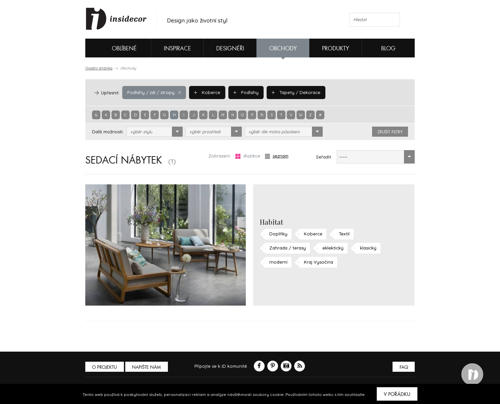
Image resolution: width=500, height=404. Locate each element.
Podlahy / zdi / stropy (153, 92)
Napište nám (147, 367)
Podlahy (244, 92)
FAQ (403, 367)
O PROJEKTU (104, 367)
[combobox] (155, 132)
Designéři (230, 48)
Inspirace (177, 48)
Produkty (335, 48)
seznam (276, 156)
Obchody (283, 48)
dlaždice (247, 156)
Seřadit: (324, 157)
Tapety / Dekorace (293, 92)
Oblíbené (113, 48)
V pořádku (397, 394)
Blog (388, 48)
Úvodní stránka (98, 68)
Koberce (206, 92)
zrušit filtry (390, 132)
